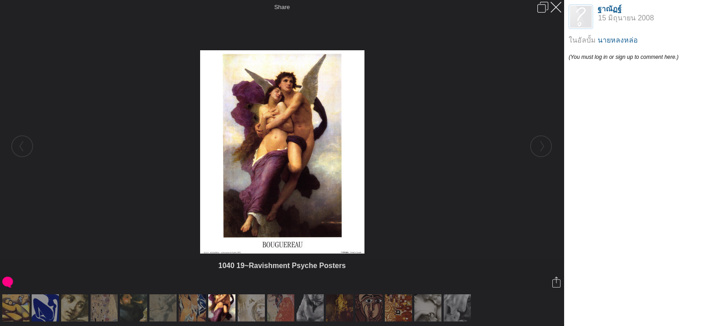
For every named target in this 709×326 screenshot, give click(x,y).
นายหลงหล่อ (618, 40)
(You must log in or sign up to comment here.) (624, 57)
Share (282, 7)
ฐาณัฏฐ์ (610, 9)
